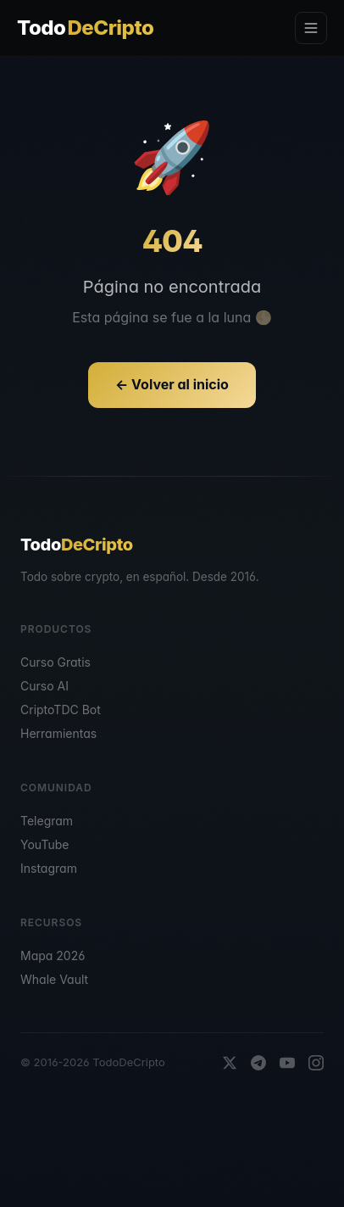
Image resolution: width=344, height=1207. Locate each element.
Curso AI (44, 686)
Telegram (46, 820)
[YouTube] (287, 1062)
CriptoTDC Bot (60, 709)
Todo (85, 28)
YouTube (44, 844)
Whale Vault (54, 979)
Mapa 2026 (52, 955)
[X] (229, 1062)
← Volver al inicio (172, 384)
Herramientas (58, 733)
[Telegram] (258, 1062)
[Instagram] (316, 1062)
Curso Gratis (55, 662)
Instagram (48, 868)
